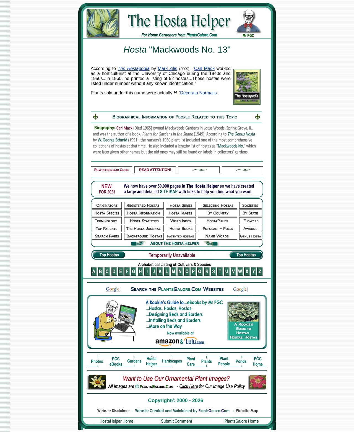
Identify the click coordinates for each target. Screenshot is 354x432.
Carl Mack (204, 68)
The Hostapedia (134, 68)
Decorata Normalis (198, 92)
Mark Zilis (168, 68)
